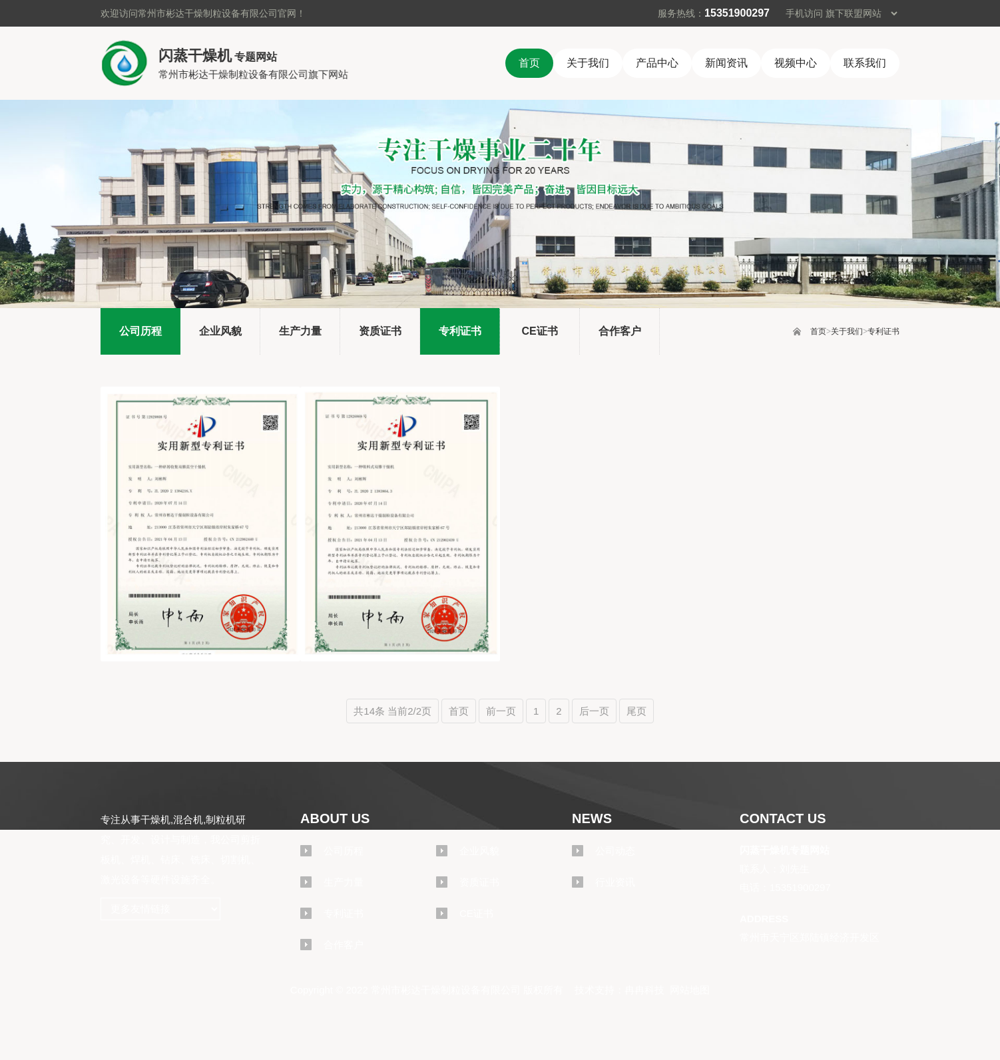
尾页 (636, 711)
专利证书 (883, 331)
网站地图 (690, 989)
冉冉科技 (644, 989)
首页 (818, 331)
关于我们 (847, 331)
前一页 (501, 711)
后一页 (594, 711)
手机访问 (804, 13)
